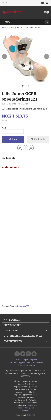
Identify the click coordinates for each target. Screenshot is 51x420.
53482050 (23, 373)
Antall (4, 128)
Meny (6, 22)
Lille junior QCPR (22, 306)
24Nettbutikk (30, 415)
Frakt (18, 360)
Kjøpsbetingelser (30, 360)
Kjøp (13, 139)
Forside (5, 27)
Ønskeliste (38, 139)
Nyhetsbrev (38, 362)
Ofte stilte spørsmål (26, 365)
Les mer (30, 405)
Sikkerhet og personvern (20, 362)
